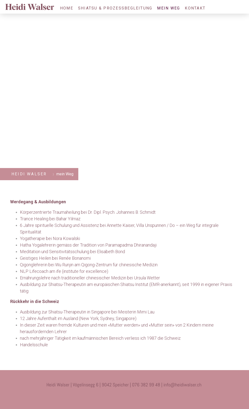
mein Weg (168, 8)
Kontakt (195, 8)
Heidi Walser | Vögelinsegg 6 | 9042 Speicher (87, 385)
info (166, 385)
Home (66, 8)
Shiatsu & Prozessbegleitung (115, 8)
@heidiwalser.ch (186, 385)
